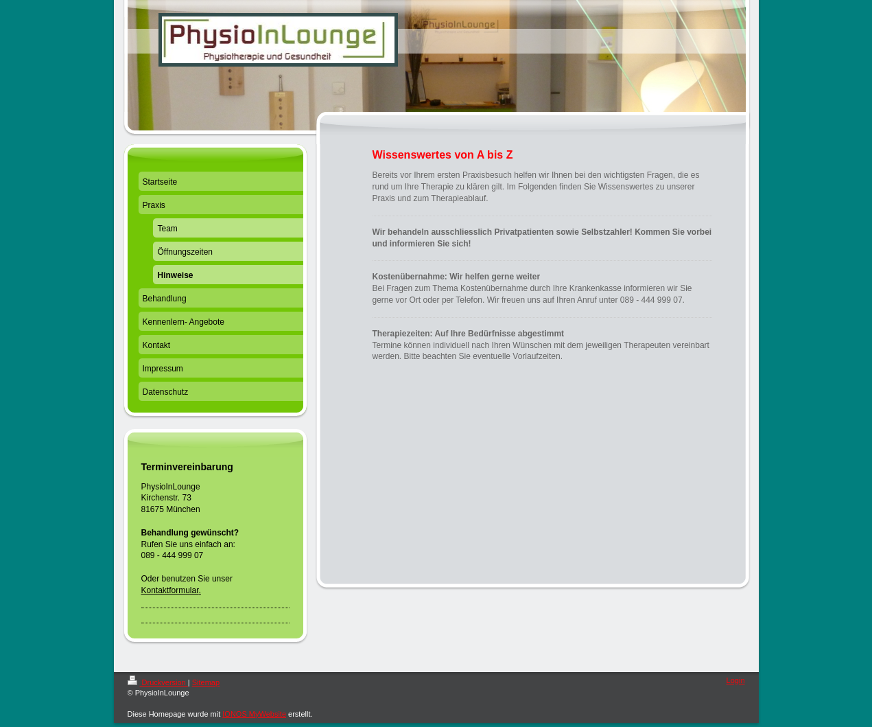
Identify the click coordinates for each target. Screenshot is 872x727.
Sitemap (206, 682)
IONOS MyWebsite (254, 714)
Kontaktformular (170, 590)
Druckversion (158, 682)
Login (736, 680)
